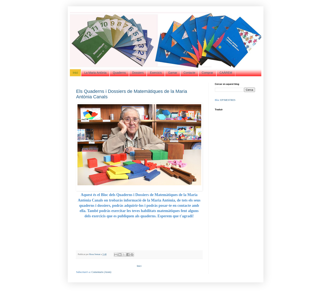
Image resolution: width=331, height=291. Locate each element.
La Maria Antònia (95, 72)
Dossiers (138, 72)
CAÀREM (226, 72)
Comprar (207, 72)
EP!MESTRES (227, 100)
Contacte (189, 72)
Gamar (172, 72)
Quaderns (119, 72)
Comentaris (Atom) (101, 272)
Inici (75, 72)
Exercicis (156, 72)
